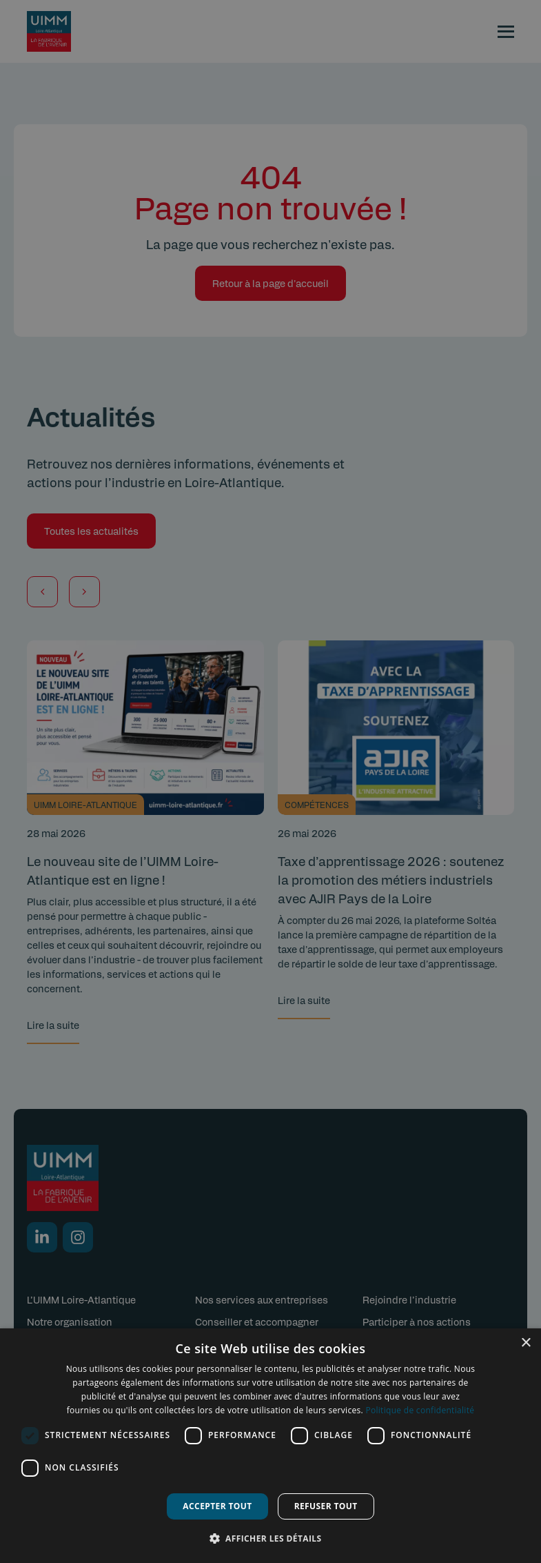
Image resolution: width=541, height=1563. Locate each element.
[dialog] (270, 1445)
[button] (271, 1538)
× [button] (525, 1343)
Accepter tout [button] (217, 1506)
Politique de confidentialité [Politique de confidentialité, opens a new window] (419, 1410)
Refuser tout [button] (326, 1506)
